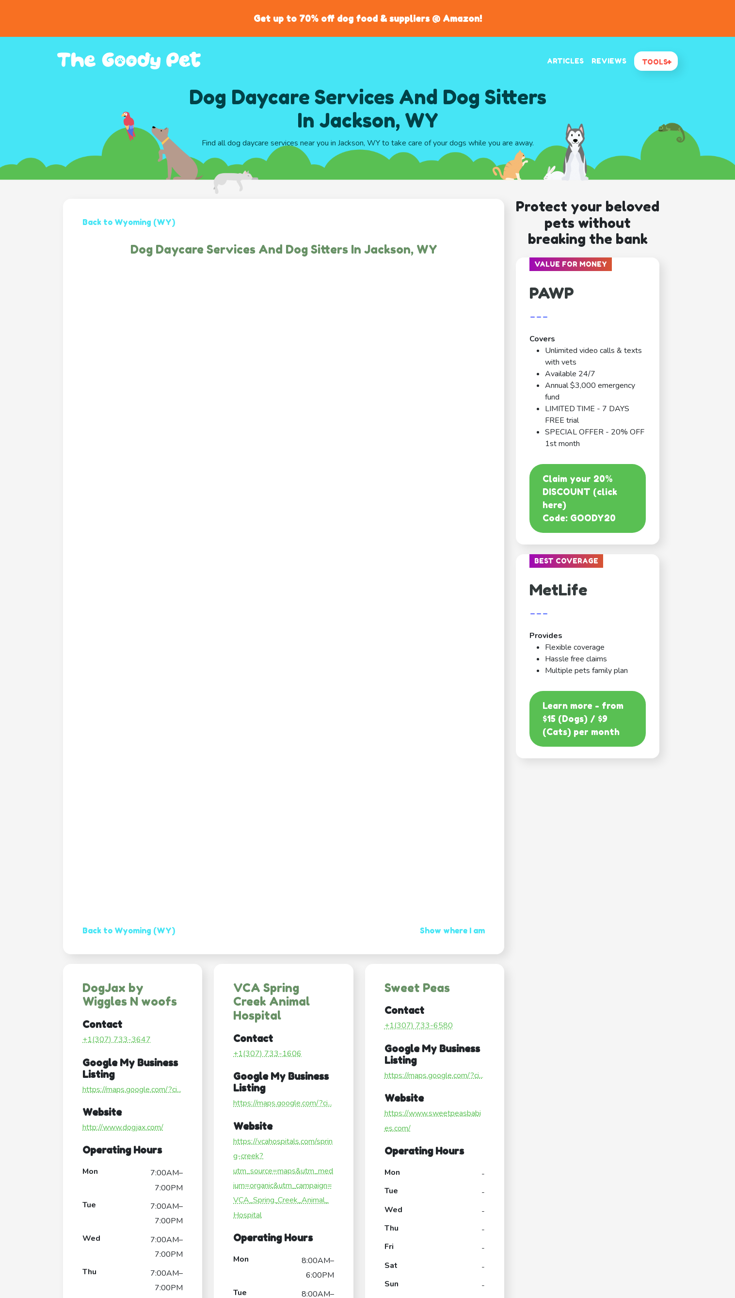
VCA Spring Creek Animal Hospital (271, 1002)
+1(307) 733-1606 (267, 1053)
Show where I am (452, 930)
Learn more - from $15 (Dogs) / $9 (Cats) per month (583, 718)
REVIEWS (608, 61)
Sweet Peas (417, 988)
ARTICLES (565, 61)
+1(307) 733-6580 (418, 1025)
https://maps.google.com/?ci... (131, 1089)
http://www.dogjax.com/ (122, 1127)
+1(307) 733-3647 (116, 1039)
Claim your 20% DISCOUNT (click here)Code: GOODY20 (580, 498)
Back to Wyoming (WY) (128, 222)
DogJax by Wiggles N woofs (129, 995)
